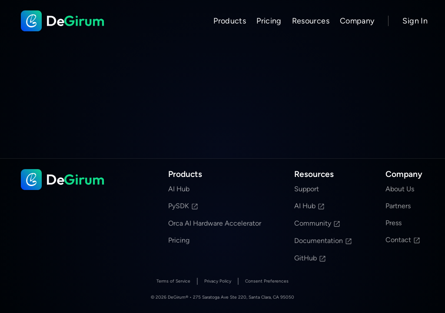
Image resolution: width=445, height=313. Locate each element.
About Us (399, 189)
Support (306, 189)
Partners (398, 206)
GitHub (310, 258)
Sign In (415, 21)
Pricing (269, 21)
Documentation (323, 240)
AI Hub (178, 189)
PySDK (183, 206)
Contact (403, 240)
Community (317, 223)
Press (393, 223)
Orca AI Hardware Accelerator (214, 223)
